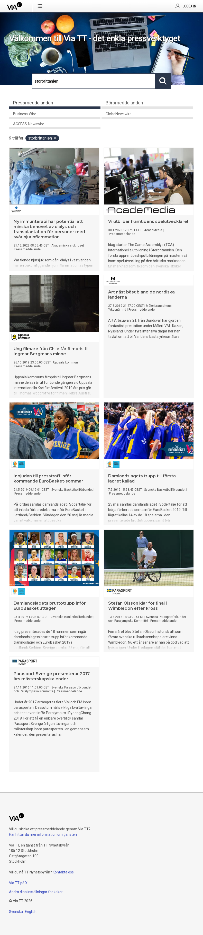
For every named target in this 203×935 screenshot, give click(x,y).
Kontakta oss (63, 872)
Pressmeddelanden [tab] (33, 102)
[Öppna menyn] (41, 6)
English (30, 912)
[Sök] (93, 81)
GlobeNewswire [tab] (119, 114)
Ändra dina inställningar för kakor (36, 892)
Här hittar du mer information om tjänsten (43, 834)
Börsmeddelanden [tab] (124, 102)
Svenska (16, 912)
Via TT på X (18, 883)
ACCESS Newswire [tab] (28, 124)
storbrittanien (42, 138)
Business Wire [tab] (24, 114)
